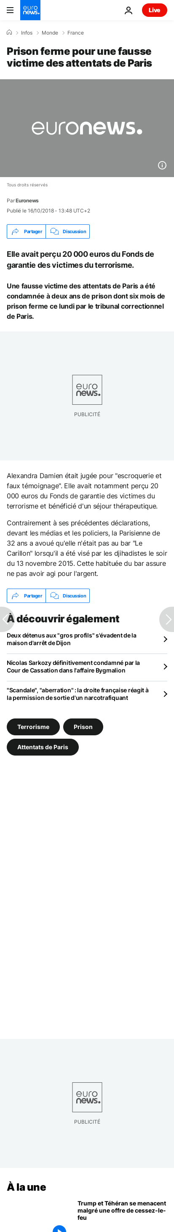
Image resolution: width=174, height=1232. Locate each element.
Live (155, 9)
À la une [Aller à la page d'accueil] (26, 1187)
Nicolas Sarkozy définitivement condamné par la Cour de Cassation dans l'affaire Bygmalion (73, 666)
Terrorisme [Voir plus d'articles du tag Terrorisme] (33, 726)
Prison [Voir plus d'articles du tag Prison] (83, 726)
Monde (50, 32)
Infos (26, 32)
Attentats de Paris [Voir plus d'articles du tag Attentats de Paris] (42, 746)
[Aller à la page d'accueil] (30, 10)
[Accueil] (9, 32)
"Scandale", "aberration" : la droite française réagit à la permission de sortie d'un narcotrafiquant (78, 693)
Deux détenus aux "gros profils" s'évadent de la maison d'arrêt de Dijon (72, 639)
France (75, 32)
